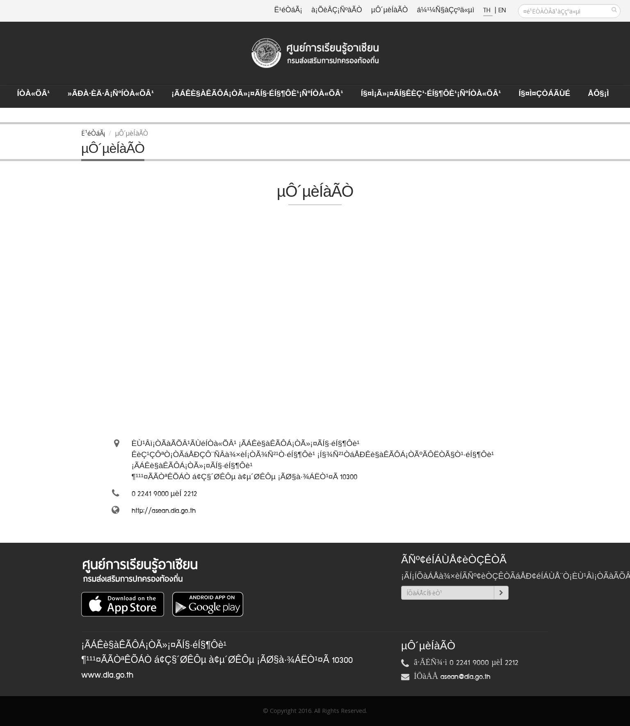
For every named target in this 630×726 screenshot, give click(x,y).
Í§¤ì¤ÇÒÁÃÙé (544, 94)
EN (502, 10)
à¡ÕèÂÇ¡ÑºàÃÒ (336, 10)
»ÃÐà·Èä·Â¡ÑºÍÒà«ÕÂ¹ (110, 94)
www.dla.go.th (107, 675)
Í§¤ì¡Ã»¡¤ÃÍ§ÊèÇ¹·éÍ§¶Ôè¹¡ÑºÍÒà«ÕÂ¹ (431, 94)
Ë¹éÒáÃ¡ (288, 10)
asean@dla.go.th (466, 677)
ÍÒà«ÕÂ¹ (33, 94)
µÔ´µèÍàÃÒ (389, 10)
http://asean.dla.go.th (164, 511)
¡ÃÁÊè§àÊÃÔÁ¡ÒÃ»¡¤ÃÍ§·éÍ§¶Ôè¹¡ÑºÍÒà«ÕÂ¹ (257, 94)
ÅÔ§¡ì (598, 94)
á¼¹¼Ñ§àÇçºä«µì (445, 10)
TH (488, 10)
